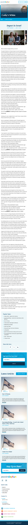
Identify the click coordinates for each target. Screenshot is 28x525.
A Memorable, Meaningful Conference (11, 322)
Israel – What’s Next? (8, 336)
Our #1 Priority (7, 320)
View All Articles (21, 373)
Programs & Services (6, 488)
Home (2, 19)
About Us (4, 487)
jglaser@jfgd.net (23, 300)
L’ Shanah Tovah (7, 338)
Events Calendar (5, 490)
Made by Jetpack (18, 523)
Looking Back (6, 329)
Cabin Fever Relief (7, 326)
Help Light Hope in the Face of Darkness (11, 328)
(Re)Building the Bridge (8, 324)
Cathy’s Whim (4, 492)
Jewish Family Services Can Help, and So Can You (13, 331)
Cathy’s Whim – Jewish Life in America (11, 316)
